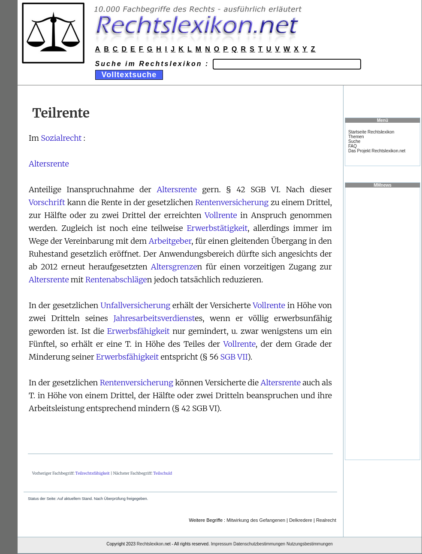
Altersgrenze (174, 267)
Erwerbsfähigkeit (138, 331)
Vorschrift (47, 202)
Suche (354, 141)
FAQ (352, 146)
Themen (356, 136)
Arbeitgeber (170, 241)
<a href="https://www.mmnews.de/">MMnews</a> (382, 323)
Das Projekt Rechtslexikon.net (376, 150)
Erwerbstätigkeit (217, 228)
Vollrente (221, 215)
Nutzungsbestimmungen (309, 544)
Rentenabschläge (116, 280)
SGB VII (234, 357)
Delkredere (300, 520)
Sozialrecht (61, 138)
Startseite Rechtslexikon (371, 132)
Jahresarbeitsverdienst (154, 318)
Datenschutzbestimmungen (259, 544)
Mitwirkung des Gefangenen (255, 520)
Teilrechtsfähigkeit (92, 473)
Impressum (221, 544)
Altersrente (49, 164)
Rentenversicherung (231, 202)
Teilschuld (162, 473)
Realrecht (326, 520)
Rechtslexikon (150, 544)
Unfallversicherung (135, 305)
